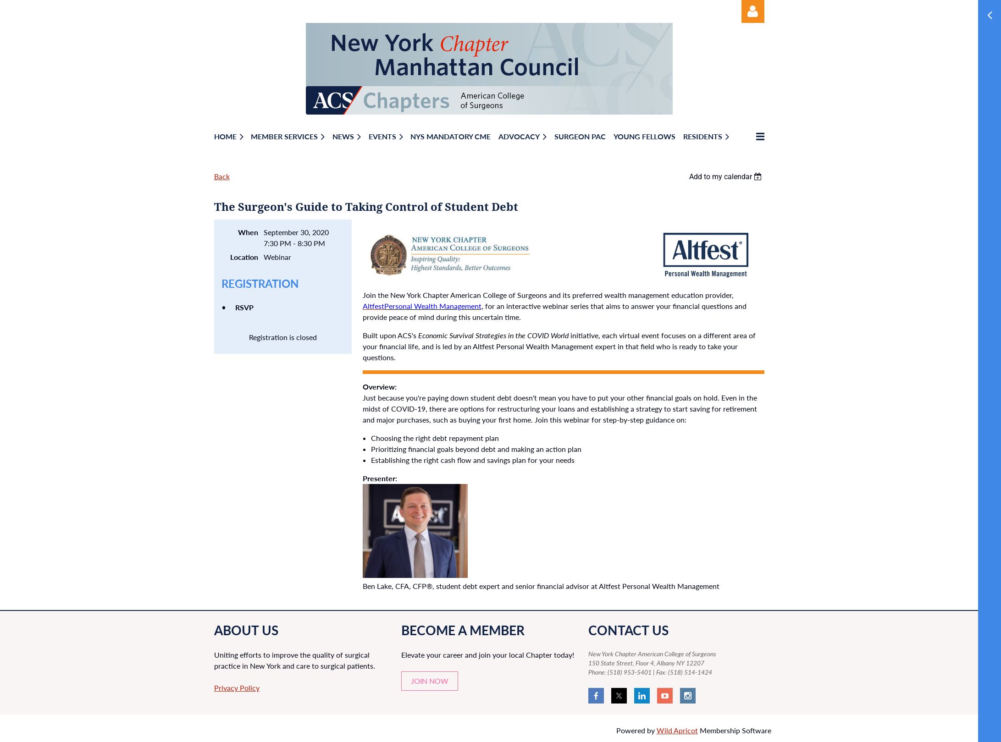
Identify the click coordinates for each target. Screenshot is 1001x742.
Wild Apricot (677, 730)
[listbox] (726, 176)
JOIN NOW (429, 680)
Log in (752, 11)
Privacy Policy (237, 687)
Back (222, 176)
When (248, 232)
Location (244, 257)
